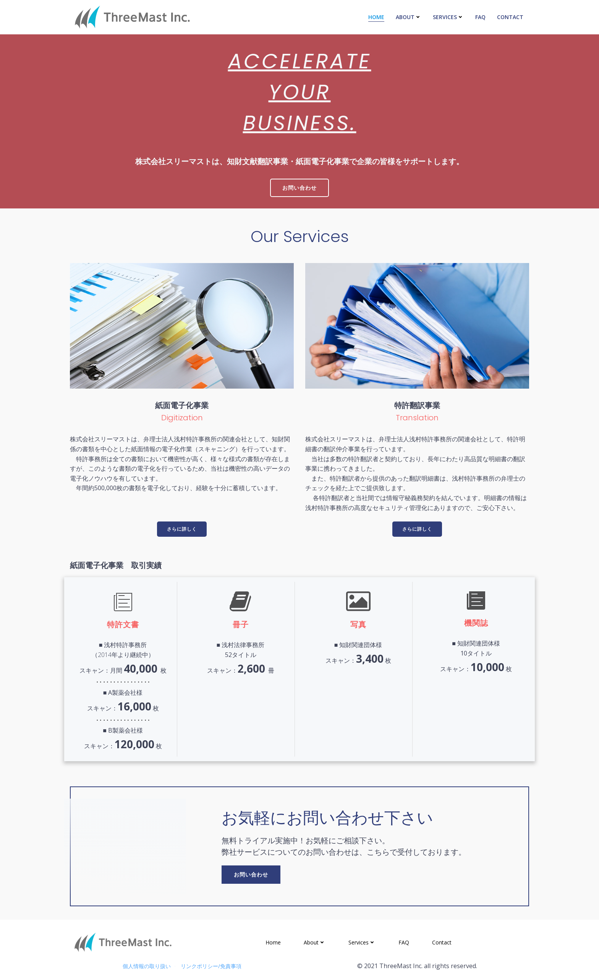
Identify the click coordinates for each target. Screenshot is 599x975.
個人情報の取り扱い (147, 966)
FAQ (480, 17)
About (408, 17)
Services (448, 17)
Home (376, 17)
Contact (510, 17)
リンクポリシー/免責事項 (211, 966)
